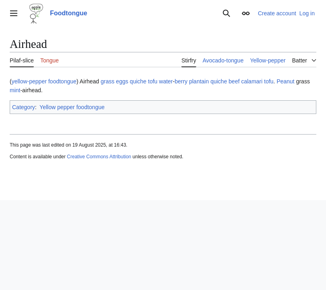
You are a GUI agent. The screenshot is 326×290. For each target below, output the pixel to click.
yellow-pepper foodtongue (44, 81)
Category (23, 107)
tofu (152, 81)
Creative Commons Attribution (99, 157)
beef (233, 81)
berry (180, 81)
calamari (251, 81)
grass (107, 81)
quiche (138, 81)
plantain (199, 81)
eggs (122, 81)
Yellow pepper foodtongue (71, 107)
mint (15, 90)
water (166, 81)
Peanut (285, 81)
